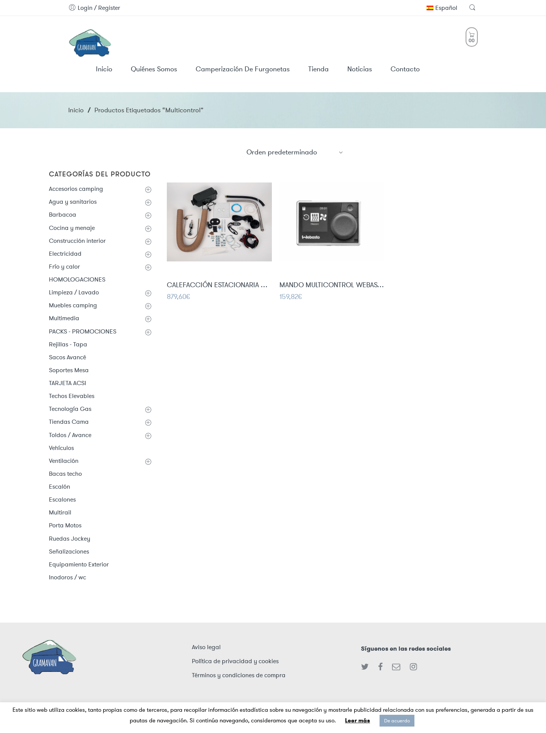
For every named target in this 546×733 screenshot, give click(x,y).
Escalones (62, 499)
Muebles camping (73, 305)
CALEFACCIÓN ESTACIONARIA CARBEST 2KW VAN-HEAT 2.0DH (219, 285)
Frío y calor (64, 266)
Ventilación (63, 460)
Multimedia (64, 318)
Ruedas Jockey (69, 538)
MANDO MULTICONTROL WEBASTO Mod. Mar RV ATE (331, 285)
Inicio (76, 110)
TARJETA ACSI (67, 383)
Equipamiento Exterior (79, 564)
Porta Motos (65, 525)
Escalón (59, 486)
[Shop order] (295, 152)
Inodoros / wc (67, 577)
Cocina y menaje (72, 227)
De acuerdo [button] (397, 720)
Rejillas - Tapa (68, 344)
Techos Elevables (71, 396)
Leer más (357, 720)
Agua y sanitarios (73, 201)
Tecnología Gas (70, 408)
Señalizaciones (69, 551)
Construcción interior (77, 240)
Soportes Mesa (69, 370)
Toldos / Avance (70, 435)
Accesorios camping (76, 188)
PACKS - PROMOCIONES (82, 331)
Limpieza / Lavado (74, 292)
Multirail (60, 512)
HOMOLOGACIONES (77, 279)
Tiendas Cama (69, 421)
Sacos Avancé (67, 357)
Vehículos (61, 447)
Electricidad (65, 253)
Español (442, 7)
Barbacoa (62, 214)
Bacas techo (65, 473)
